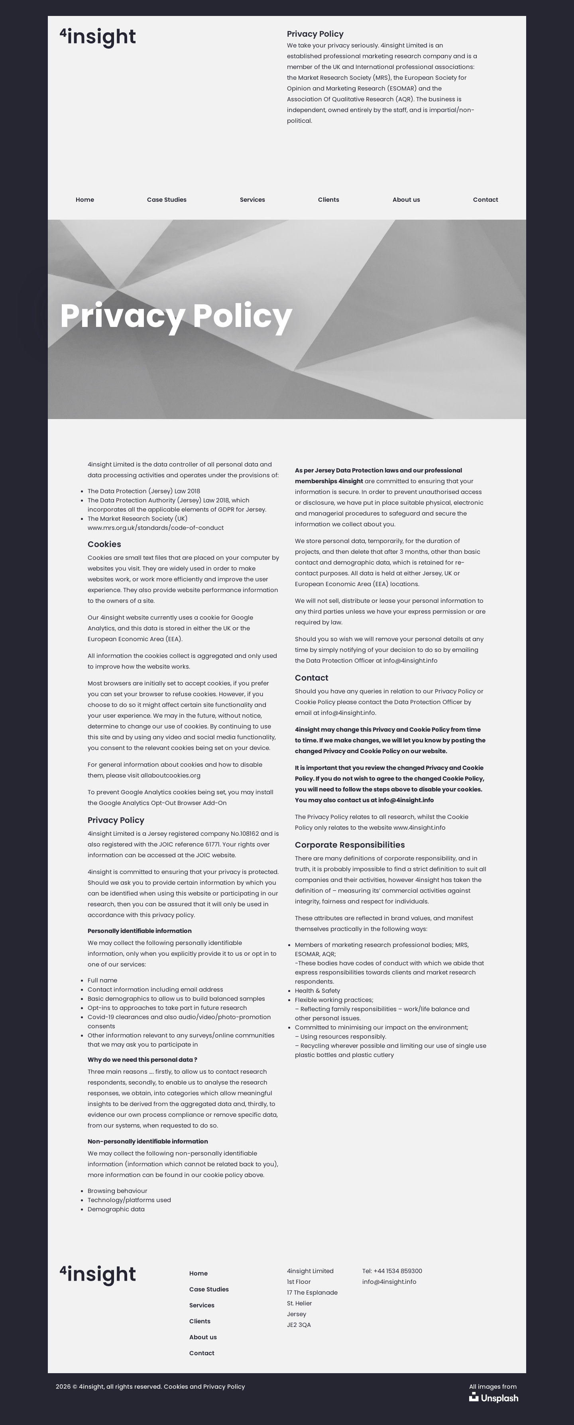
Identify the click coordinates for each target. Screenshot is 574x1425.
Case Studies (167, 199)
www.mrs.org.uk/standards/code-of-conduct (156, 528)
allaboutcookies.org (171, 775)
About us (406, 199)
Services (252, 199)
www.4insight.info (419, 827)
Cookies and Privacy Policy (204, 1386)
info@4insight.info (410, 660)
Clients (328, 199)
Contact (485, 199)
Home (85, 199)
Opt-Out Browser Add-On (189, 803)
